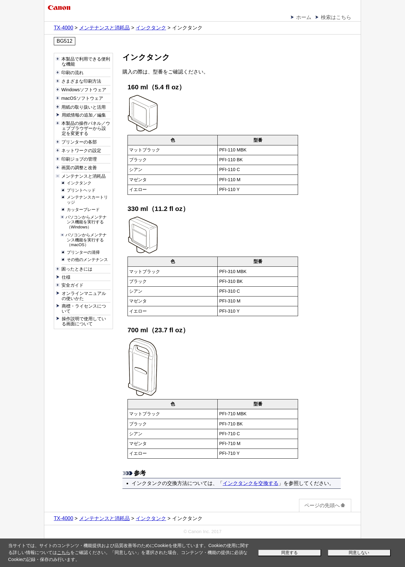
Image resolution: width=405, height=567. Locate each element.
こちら (63, 552)
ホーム (303, 17)
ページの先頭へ (325, 505)
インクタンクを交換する (250, 483)
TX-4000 (63, 27)
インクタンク (151, 27)
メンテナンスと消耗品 (104, 27)
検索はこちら (336, 17)
